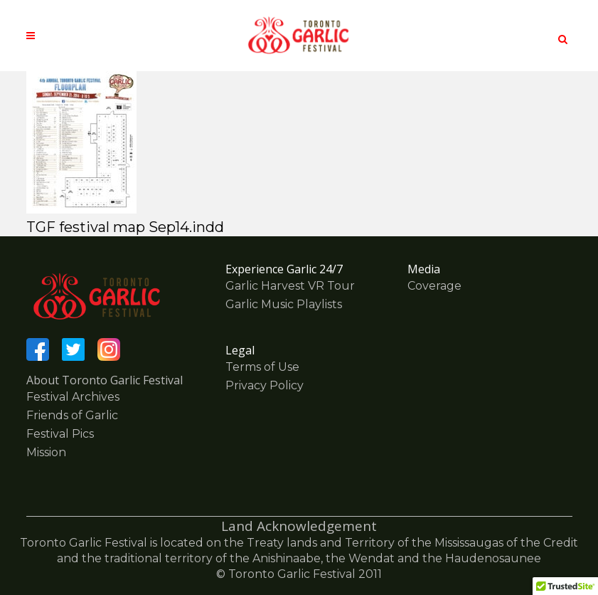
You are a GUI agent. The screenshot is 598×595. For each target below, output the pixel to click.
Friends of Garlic (72, 415)
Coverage (434, 286)
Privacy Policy (264, 385)
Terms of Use (262, 367)
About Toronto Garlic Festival (104, 380)
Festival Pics (60, 434)
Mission (46, 452)
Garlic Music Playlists (283, 304)
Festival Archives (72, 397)
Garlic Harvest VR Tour (290, 286)
